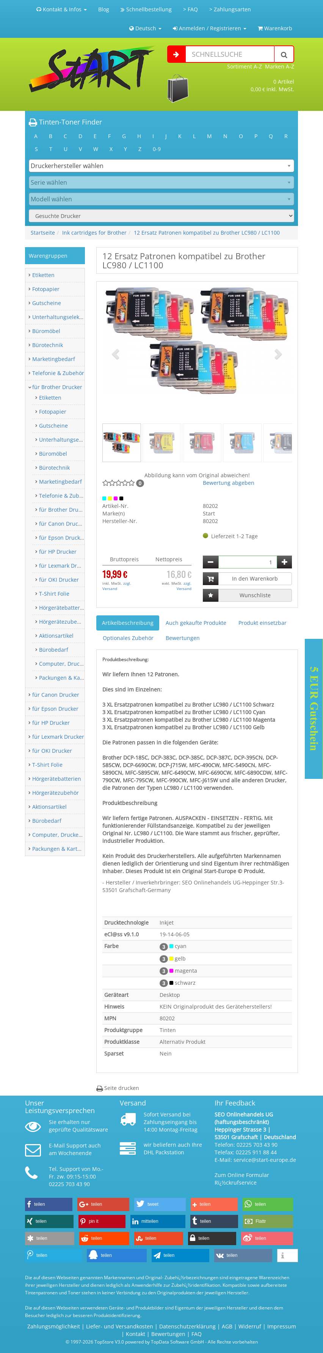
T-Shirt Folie (54, 593)
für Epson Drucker (62, 537)
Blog (103, 9)
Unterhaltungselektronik (63, 317)
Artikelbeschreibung (128, 622)
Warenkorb (275, 28)
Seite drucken (117, 1087)
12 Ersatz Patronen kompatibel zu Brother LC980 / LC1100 (207, 232)
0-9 (157, 149)
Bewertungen (183, 637)
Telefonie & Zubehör (58, 373)
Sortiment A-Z (244, 66)
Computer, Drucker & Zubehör (77, 663)
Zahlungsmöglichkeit (53, 1326)
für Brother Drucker (57, 387)
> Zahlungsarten (230, 9)
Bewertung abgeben (228, 482)
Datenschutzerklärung (187, 1326)
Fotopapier (46, 289)
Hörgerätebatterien (63, 607)
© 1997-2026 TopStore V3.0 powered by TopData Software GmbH (135, 1342)
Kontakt (135, 1333)
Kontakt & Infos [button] (61, 9)
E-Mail (57, 1145)
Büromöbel (46, 331)
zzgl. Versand (116, 586)
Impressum (281, 1326)
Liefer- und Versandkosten (119, 1326)
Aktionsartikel (56, 635)
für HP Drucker (58, 551)
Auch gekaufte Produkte (196, 622)
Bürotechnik (47, 345)
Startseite (43, 232)
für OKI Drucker (59, 579)
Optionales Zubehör (128, 637)
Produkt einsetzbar (262, 622)
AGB (227, 1326)
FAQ (196, 1333)
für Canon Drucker (62, 523)
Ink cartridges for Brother (94, 232)
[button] (116, 353)
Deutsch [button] (145, 28)
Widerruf (249, 1326)
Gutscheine (46, 303)
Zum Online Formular (242, 1175)
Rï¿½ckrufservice (236, 1182)
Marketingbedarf (53, 359)
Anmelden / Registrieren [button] (209, 28)
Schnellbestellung (146, 9)
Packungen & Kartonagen (71, 677)
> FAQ (190, 9)
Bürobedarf (53, 649)
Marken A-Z (279, 66)
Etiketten (43, 275)
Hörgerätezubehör (62, 621)
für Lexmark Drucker (65, 565)
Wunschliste (255, 595)
